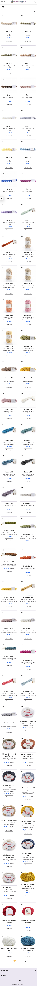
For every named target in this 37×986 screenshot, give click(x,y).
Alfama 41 (28, 220)
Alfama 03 (28, 32)
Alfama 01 (9, 32)
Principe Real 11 (28, 566)
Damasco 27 (28, 284)
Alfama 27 (28, 126)
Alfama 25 (9, 126)
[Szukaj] (5, 2)
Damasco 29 (9, 315)
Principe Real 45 (9, 723)
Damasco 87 (9, 503)
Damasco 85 (28, 409)
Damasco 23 (9, 284)
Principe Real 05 (9, 530)
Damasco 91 (28, 441)
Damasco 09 (28, 252)
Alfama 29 (9, 158)
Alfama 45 (9, 252)
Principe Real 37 (28, 660)
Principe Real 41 (9, 691)
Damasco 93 (9, 472)
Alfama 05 (9, 64)
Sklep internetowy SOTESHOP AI (18, 984)
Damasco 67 (9, 378)
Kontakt (3, 975)
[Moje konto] (35, 2)
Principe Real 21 (9, 629)
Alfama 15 (9, 95)
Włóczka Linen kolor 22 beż (9, 821)
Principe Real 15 (28, 597)
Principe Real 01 (28, 503)
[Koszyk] (31, 2)
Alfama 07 (28, 64)
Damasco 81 (9, 409)
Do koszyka (28, 41)
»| (25, 962)
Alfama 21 (28, 95)
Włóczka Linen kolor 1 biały (28, 721)
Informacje (18, 971)
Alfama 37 (28, 189)
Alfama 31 (28, 158)
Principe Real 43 (28, 691)
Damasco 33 (9, 346)
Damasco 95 (28, 472)
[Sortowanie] (34, 11)
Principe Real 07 (9, 562)
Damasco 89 (9, 441)
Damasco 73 (28, 378)
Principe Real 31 (9, 656)
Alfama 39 (9, 220)
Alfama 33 (9, 189)
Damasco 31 (28, 315)
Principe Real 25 (28, 629)
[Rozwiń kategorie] (2, 2)
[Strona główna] (18, 2)
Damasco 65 (28, 346)
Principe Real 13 (9, 597)
